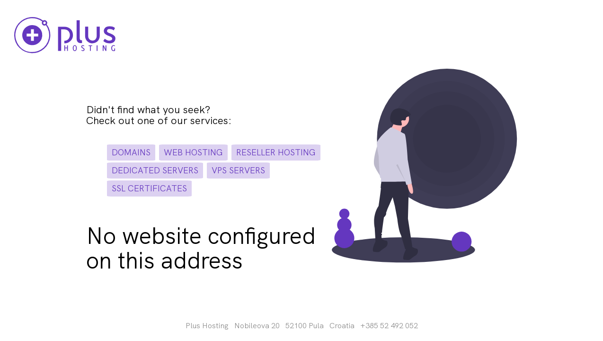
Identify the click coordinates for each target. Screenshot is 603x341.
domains (131, 152)
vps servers (238, 170)
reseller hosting (276, 152)
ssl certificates (149, 188)
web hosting (193, 152)
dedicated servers (155, 170)
